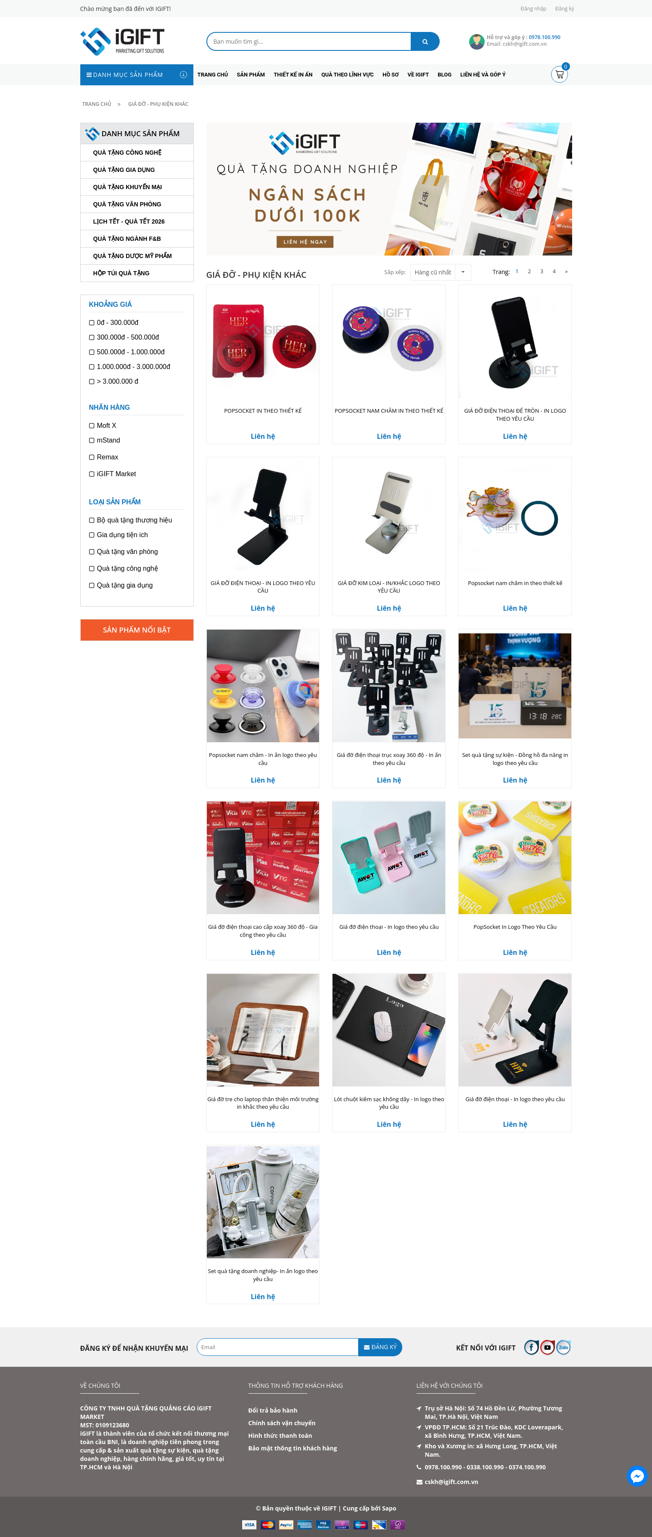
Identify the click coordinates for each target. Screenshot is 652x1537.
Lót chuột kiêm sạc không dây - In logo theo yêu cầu (389, 1103)
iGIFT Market (112, 474)
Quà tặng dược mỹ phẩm (132, 256)
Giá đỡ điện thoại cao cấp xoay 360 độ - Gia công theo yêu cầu (262, 931)
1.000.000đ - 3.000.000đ (129, 367)
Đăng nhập (533, 8)
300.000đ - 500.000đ (124, 337)
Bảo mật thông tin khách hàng (292, 1448)
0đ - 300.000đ (114, 323)
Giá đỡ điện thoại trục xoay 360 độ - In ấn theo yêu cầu (389, 759)
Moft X (102, 426)
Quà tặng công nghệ (127, 152)
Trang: (501, 272)
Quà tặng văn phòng (127, 204)
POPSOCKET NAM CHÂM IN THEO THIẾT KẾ (389, 410)
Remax (104, 457)
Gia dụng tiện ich (118, 535)
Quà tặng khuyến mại (127, 187)
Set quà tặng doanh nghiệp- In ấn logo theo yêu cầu (263, 1275)
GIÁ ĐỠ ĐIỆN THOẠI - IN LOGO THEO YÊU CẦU (263, 587)
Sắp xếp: (395, 272)
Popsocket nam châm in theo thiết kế (515, 583)
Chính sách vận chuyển (282, 1423)
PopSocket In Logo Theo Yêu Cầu (515, 927)
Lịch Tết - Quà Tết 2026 (129, 221)
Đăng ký (564, 8)
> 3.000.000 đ (113, 381)
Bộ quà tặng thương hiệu (130, 520)
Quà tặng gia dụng (124, 169)
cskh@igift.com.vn (451, 1482)
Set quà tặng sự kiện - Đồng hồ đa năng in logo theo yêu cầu (515, 759)
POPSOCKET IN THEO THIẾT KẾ (262, 410)
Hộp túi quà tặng (121, 273)
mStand (104, 440)
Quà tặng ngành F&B (127, 238)
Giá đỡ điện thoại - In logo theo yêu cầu (388, 927)
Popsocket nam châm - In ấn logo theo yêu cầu (263, 759)
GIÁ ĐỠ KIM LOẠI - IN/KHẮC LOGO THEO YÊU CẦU (389, 587)
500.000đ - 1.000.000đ (127, 352)
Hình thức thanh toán (280, 1435)
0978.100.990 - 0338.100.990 (464, 1467)
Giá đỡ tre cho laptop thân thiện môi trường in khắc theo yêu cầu (263, 1103)
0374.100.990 (527, 1467)
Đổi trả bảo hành (273, 1410)
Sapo (389, 1508)
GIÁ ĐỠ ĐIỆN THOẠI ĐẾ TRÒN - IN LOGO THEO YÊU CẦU (515, 414)
